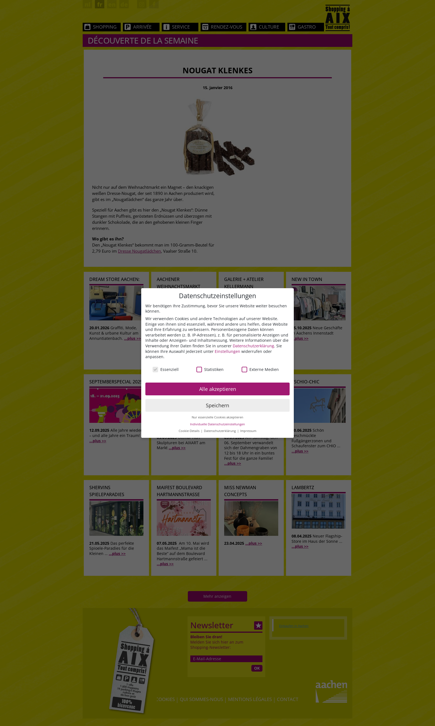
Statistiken (210, 369)
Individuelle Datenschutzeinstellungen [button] (217, 424)
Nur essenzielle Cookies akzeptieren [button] (217, 417)
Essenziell (166, 369)
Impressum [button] (248, 431)
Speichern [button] (217, 405)
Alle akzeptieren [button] (217, 389)
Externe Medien (260, 369)
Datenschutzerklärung (253, 345)
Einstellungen (227, 351)
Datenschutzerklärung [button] (220, 431)
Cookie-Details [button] (189, 431)
